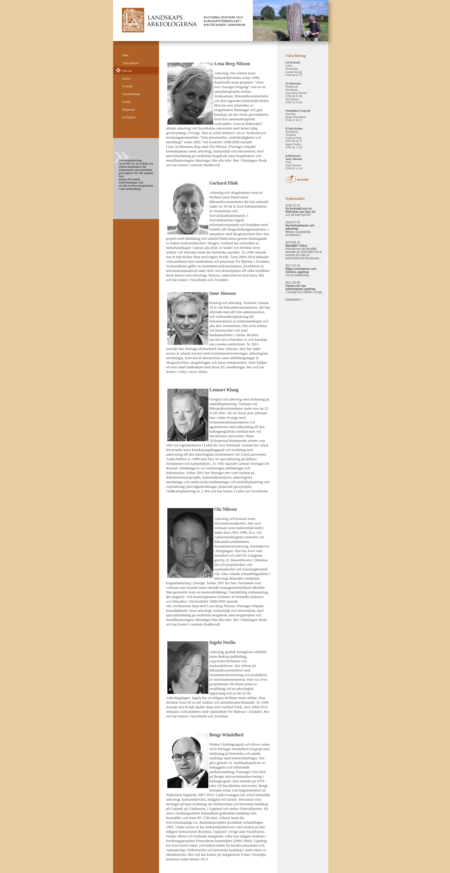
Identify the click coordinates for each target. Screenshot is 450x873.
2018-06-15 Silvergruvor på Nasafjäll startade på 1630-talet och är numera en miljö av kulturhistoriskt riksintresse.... (304, 250)
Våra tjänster (131, 63)
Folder (127, 101)
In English (129, 117)
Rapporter (129, 109)
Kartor (127, 78)
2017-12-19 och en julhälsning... (301, 270)
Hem (126, 55)
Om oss (127, 70)
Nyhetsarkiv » (294, 299)
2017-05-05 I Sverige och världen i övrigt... (305, 287)
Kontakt (128, 86)
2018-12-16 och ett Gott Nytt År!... (300, 210)
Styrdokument (131, 94)
